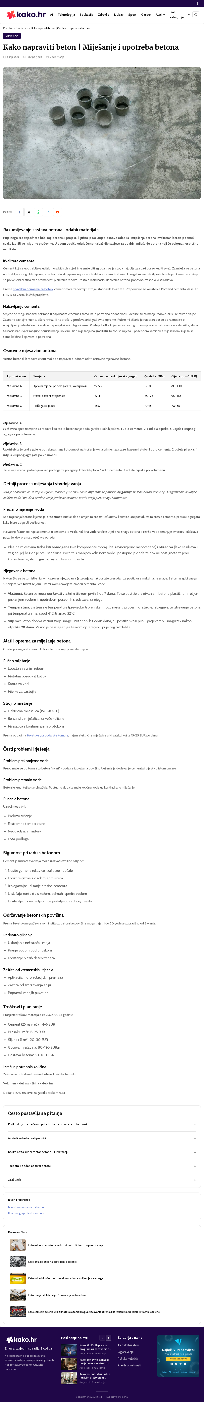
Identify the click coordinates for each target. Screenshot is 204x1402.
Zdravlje (103, 14)
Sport (132, 14)
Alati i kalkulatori (128, 1345)
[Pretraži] (195, 14)
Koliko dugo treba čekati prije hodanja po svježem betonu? (102, 1124)
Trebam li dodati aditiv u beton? (102, 1166)
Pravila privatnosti (129, 1365)
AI (51, 14)
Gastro (146, 14)
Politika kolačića (128, 1358)
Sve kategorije (180, 14)
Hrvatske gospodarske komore (47, 735)
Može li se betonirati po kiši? (102, 1138)
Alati (160, 14)
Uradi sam (22, 28)
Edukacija (86, 14)
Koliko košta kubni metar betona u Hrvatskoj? (102, 1152)
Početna (8, 28)
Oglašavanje (126, 1352)
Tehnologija (66, 14)
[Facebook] (197, 3)
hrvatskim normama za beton (33, 289)
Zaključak (102, 1180)
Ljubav (119, 14)
